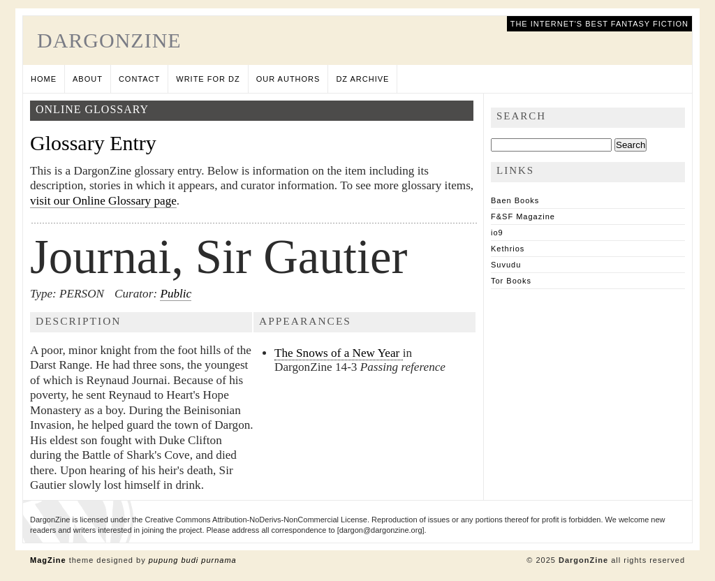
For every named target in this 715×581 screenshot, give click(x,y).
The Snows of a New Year (338, 353)
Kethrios (507, 248)
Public (175, 293)
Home (44, 79)
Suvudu (506, 264)
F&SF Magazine (523, 216)
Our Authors (288, 79)
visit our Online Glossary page (103, 200)
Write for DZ (207, 79)
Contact (139, 79)
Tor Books (511, 281)
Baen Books (515, 200)
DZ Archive (362, 79)
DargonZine (109, 40)
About (88, 79)
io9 (497, 232)
